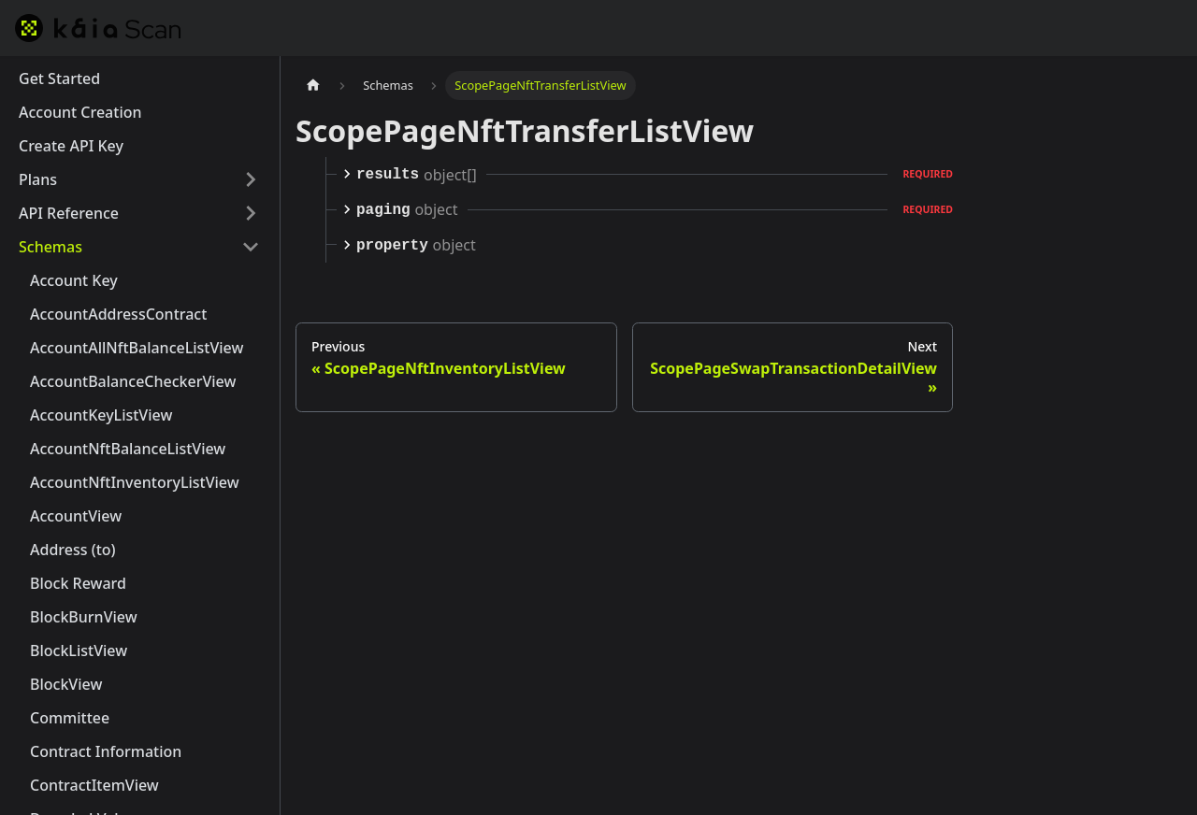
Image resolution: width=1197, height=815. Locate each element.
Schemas (50, 246)
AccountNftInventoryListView (134, 482)
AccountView (76, 516)
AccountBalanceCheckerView (133, 381)
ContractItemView (94, 785)
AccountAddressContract (118, 314)
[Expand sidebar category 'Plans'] (250, 179)
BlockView (66, 684)
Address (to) (73, 549)
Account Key (74, 280)
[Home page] (313, 85)
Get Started (59, 78)
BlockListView (78, 650)
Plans (38, 179)
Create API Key (71, 146)
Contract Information (105, 751)
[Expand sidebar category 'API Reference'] (250, 213)
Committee (69, 718)
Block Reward (78, 583)
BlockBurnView (83, 617)
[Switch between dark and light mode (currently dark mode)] (1167, 28)
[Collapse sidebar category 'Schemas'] (250, 247)
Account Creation (80, 112)
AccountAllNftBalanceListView (136, 347)
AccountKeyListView (101, 415)
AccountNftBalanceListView (127, 448)
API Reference (69, 213)
